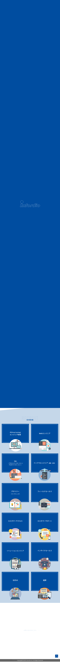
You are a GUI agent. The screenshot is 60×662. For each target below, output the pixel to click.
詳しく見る (30, 318)
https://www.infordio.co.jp (19, 660)
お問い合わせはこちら (30, 630)
